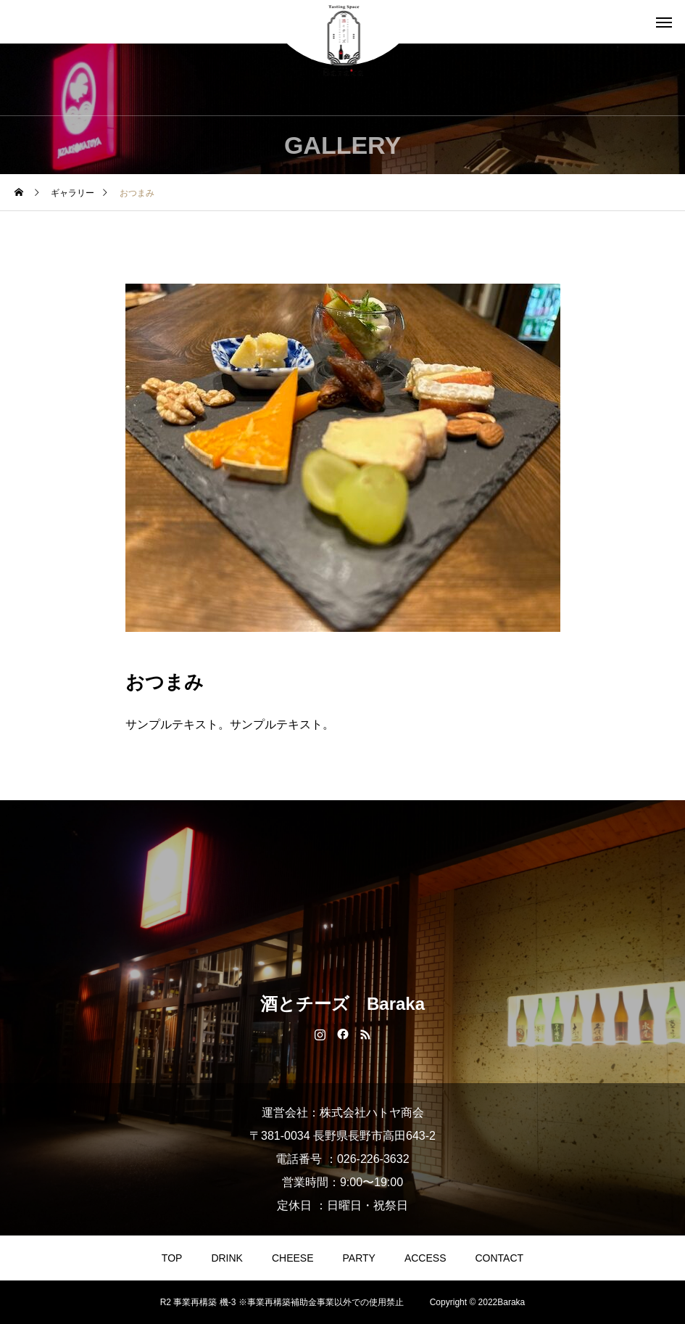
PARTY (359, 1258)
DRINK (227, 1258)
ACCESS (425, 1258)
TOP (172, 1258)
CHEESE (293, 1258)
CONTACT (500, 1258)
